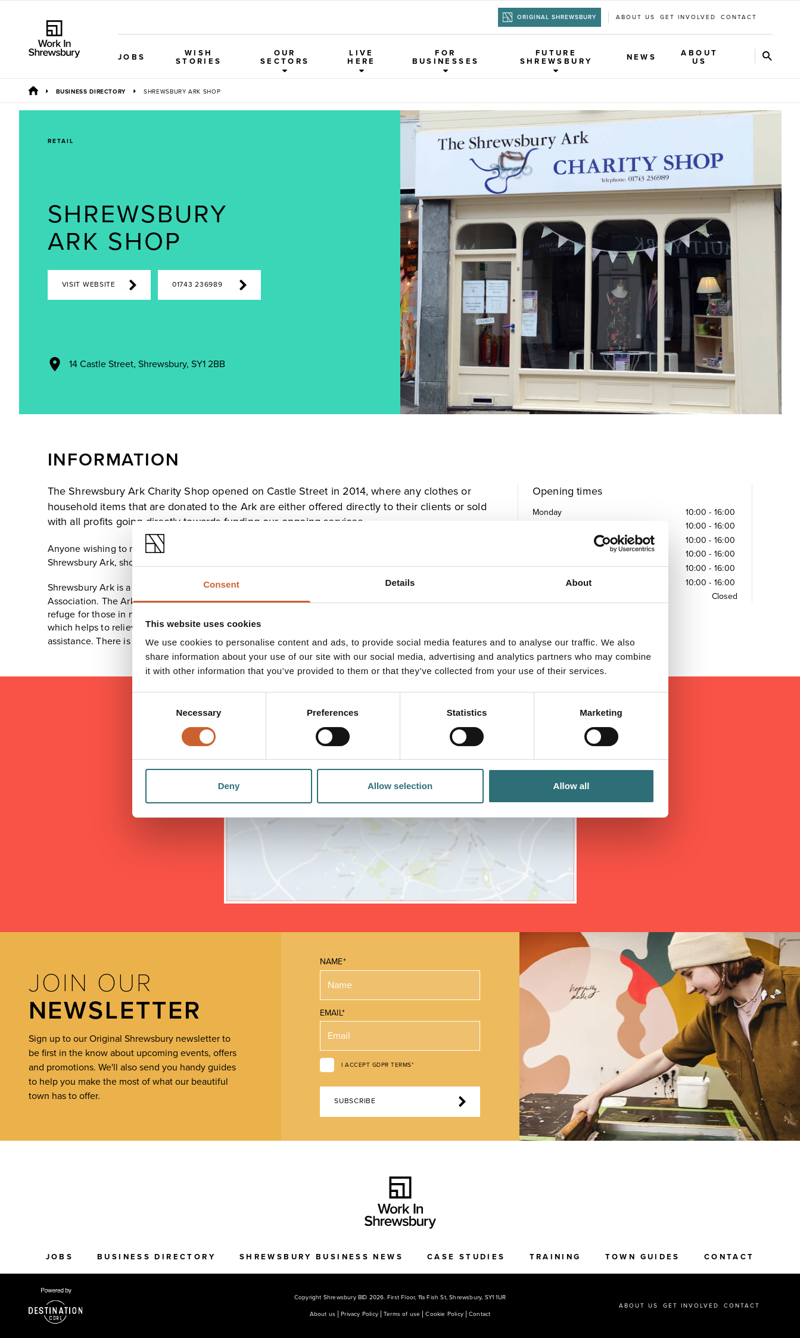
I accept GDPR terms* (377, 1065)
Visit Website (99, 285)
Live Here (361, 60)
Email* (332, 1013)
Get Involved (688, 17)
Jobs (132, 57)
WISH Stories (199, 57)
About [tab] (579, 583)
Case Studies (466, 1257)
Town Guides (642, 1257)
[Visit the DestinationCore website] (56, 1306)
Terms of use (402, 1314)
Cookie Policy (444, 1314)
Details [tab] (400, 583)
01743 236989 (209, 285)
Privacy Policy (359, 1314)
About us (635, 17)
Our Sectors (285, 60)
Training (555, 1257)
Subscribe (399, 1101)
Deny (229, 786)
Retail (61, 141)
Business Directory (91, 91)
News (642, 57)
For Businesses (446, 60)
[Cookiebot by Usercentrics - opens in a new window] (602, 543)
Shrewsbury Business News (321, 1257)
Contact (739, 17)
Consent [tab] (221, 584)
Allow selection (400, 786)
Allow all (571, 786)
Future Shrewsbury (556, 60)
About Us (699, 57)
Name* (332, 962)
